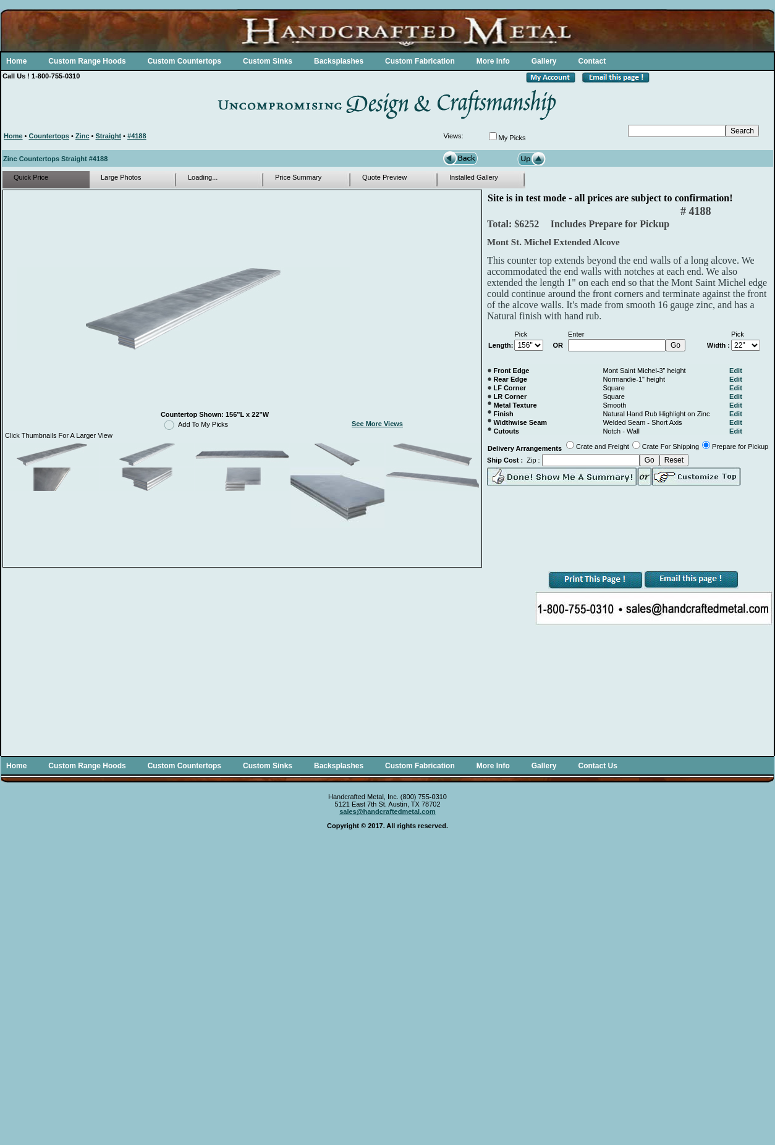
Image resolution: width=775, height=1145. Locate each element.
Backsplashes (338, 61)
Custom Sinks (267, 61)
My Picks (512, 137)
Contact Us (597, 765)
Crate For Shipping (670, 446)
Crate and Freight (602, 446)
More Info (493, 61)
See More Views (377, 423)
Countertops (49, 136)
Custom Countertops (184, 61)
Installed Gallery (473, 177)
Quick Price (31, 177)
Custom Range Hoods (86, 61)
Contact (592, 61)
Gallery (544, 61)
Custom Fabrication (420, 61)
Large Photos (121, 177)
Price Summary (298, 177)
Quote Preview (384, 177)
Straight (108, 136)
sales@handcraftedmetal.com (387, 811)
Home (16, 61)
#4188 (136, 136)
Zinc (82, 136)
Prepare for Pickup (740, 446)
